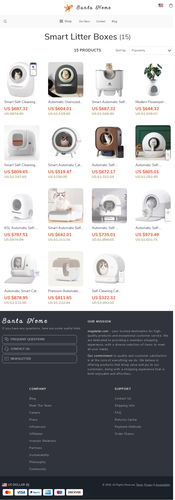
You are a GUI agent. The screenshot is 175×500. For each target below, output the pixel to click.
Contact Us (123, 405)
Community (37, 475)
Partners (35, 454)
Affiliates (36, 440)
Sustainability (39, 461)
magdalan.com (98, 337)
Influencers (37, 433)
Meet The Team (40, 412)
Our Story (84, 21)
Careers (34, 419)
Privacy (148, 491)
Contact (100, 21)
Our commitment (100, 362)
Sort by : (121, 57)
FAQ (118, 419)
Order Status (124, 440)
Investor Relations (42, 447)
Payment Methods (128, 433)
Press (33, 426)
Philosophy (37, 468)
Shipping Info (125, 412)
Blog (114, 21)
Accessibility (163, 491)
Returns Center (126, 426)
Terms (139, 491)
